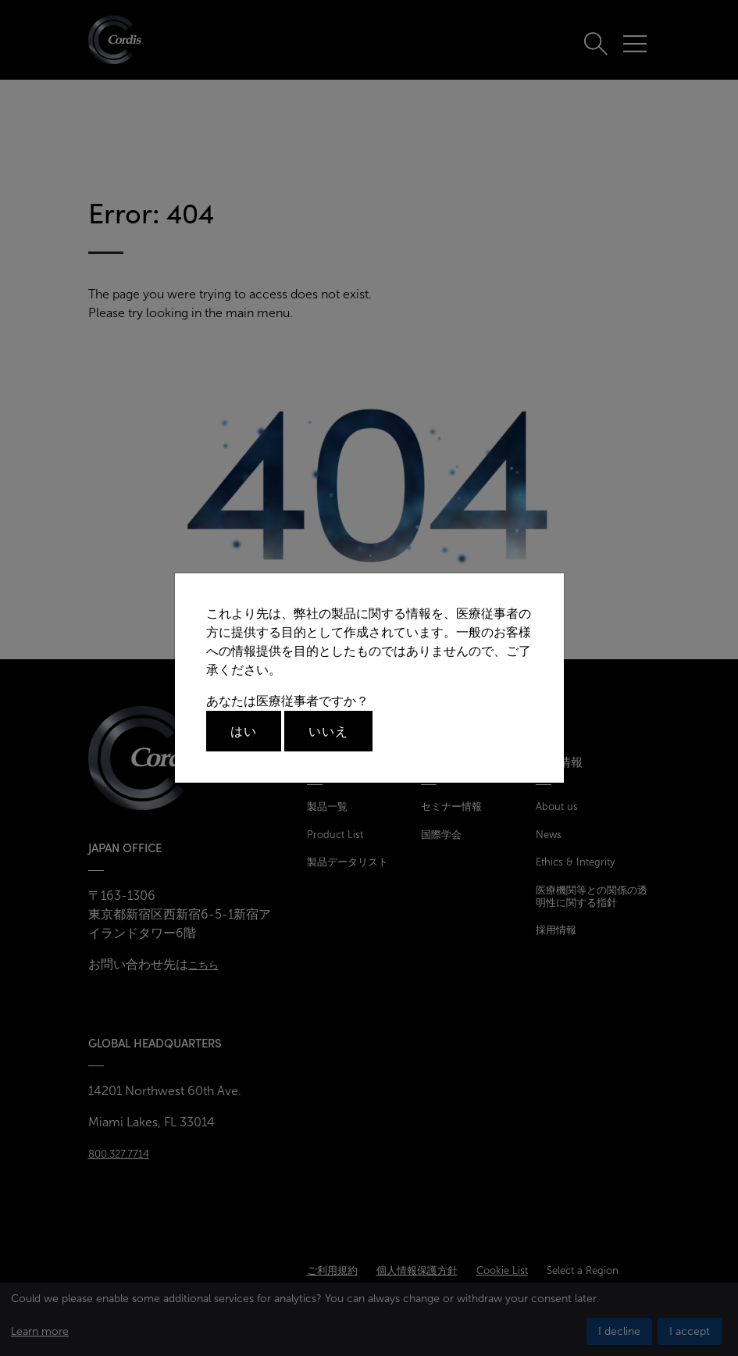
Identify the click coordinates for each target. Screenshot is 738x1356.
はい (243, 731)
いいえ (328, 731)
